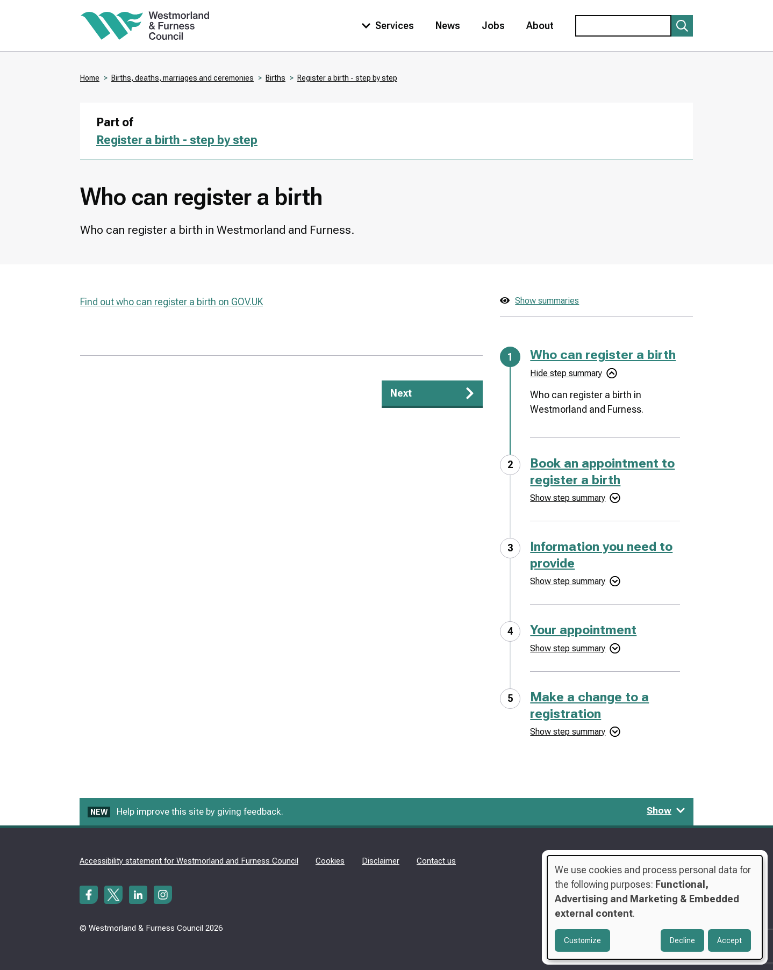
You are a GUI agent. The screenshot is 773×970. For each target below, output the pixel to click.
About (540, 25)
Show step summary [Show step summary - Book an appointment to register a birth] (567, 498)
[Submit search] (682, 26)
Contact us (436, 861)
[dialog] (654, 907)
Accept (729, 940)
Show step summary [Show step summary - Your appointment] (567, 648)
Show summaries (547, 301)
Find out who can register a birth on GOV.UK (171, 301)
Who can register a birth (603, 354)
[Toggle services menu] (385, 25)
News (447, 25)
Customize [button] (582, 940)
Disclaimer (380, 861)
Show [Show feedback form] (666, 810)
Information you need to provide (601, 555)
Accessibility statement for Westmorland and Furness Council (189, 861)
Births (275, 78)
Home (89, 78)
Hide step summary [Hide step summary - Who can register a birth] (566, 373)
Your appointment (583, 629)
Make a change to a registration (589, 705)
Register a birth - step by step (347, 78)
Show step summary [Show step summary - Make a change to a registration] (567, 732)
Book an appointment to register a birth (602, 471)
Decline (682, 940)
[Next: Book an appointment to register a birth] (432, 394)
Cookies (330, 861)
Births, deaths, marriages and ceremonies (182, 78)
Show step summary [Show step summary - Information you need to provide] (567, 581)
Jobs (493, 25)
